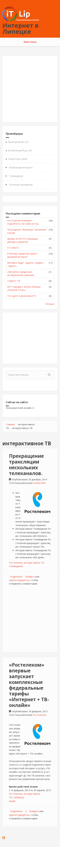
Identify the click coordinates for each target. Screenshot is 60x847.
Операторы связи (17, 158)
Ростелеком (15, 562)
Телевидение (16, 175)
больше (50, 303)
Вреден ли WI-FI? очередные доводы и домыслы (22, 240)
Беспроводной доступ (20, 150)
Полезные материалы (21, 184)
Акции (12, 801)
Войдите (30, 576)
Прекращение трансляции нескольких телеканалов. (26, 464)
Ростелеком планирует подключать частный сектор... (23, 222)
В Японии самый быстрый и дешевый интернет (22, 255)
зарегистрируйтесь (19, 580)
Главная (10, 424)
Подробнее (16, 576)
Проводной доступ (18, 141)
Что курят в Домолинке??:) (21, 295)
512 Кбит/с (13, 247)
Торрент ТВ (13, 280)
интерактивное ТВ (34, 562)
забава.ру (18, 797)
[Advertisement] (30, 89)
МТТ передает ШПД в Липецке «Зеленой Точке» (24, 288)
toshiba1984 (39, 482)
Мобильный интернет (21, 167)
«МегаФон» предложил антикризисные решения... (21, 273)
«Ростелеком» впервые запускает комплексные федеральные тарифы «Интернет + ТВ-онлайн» (29, 684)
